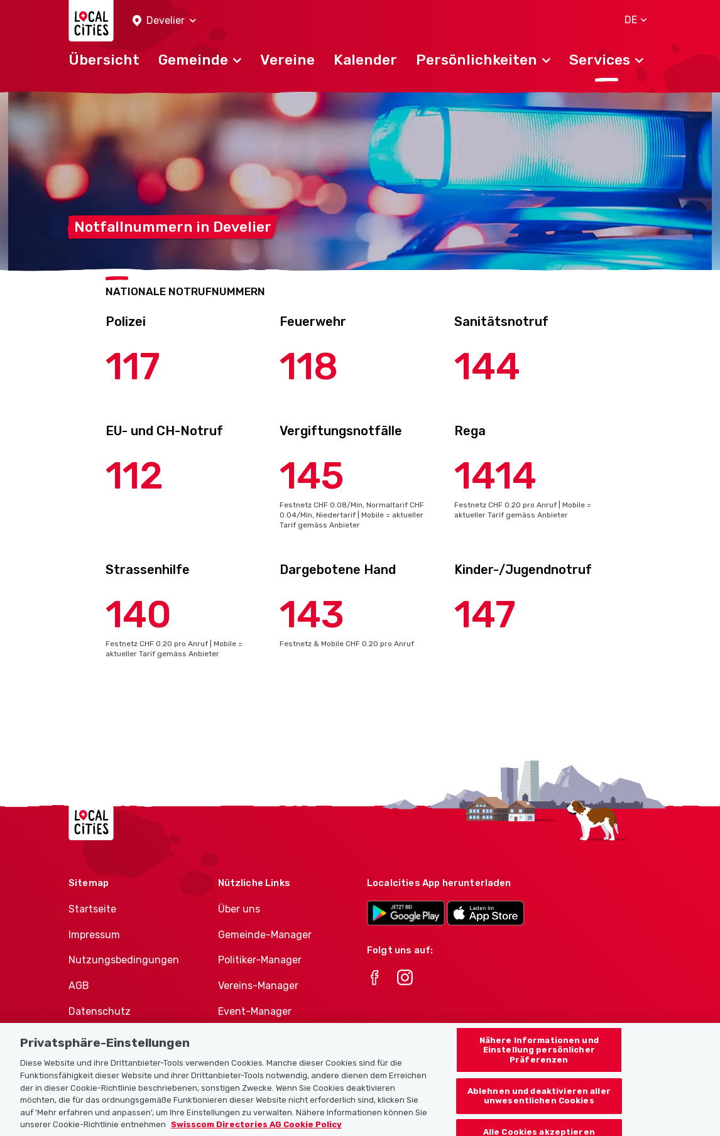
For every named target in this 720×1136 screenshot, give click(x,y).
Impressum (94, 935)
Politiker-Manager (260, 960)
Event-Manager (255, 1011)
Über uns (239, 909)
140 (139, 614)
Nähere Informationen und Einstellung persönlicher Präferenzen (539, 1065)
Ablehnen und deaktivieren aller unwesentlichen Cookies (539, 1111)
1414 (495, 475)
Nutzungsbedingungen (123, 960)
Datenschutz (99, 1011)
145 (312, 475)
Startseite (92, 909)
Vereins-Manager (258, 986)
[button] (164, 21)
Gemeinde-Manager (265, 935)
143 (312, 614)
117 (133, 366)
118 (309, 366)
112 (134, 475)
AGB (78, 986)
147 (485, 614)
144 (487, 366)
